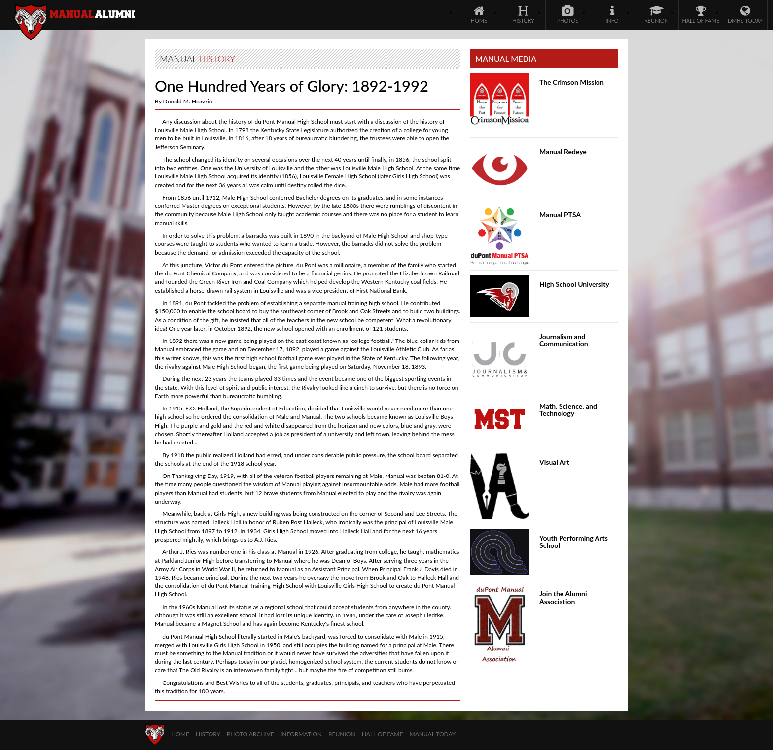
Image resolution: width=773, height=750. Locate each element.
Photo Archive (250, 734)
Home (180, 734)
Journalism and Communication (563, 340)
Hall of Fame (382, 734)
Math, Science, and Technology (568, 409)
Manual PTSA (560, 214)
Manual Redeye (563, 151)
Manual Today (433, 734)
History (208, 734)
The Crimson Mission (571, 82)
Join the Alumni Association (563, 597)
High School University (574, 284)
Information (301, 734)
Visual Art (554, 462)
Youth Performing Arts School (573, 541)
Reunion (341, 734)
